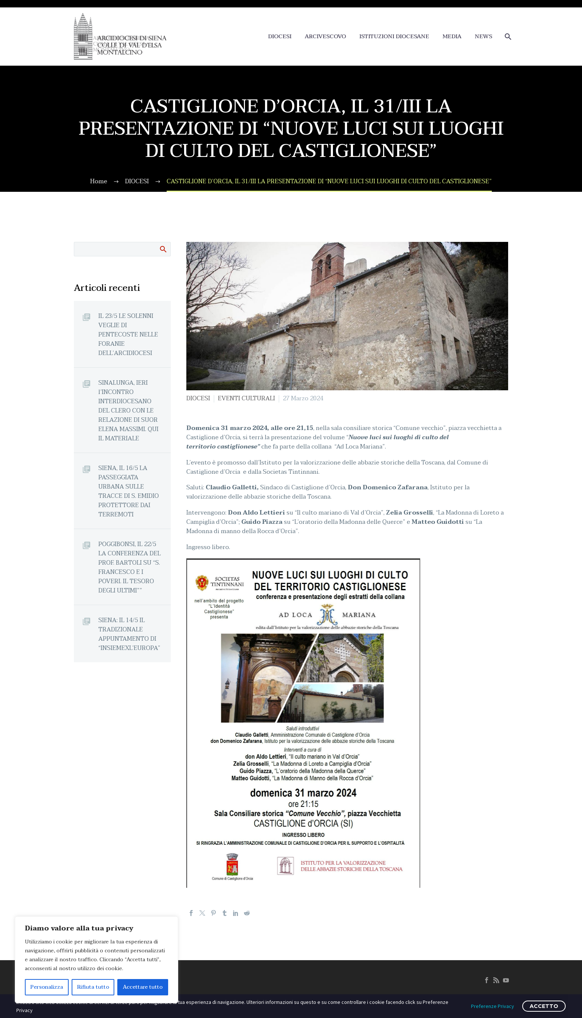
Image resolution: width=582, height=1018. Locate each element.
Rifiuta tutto (93, 987)
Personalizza (46, 987)
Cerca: (163, 249)
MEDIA (451, 36)
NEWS (483, 36)
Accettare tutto (143, 987)
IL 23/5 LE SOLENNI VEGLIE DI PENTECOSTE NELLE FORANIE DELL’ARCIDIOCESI (128, 334)
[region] (96, 959)
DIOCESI (279, 36)
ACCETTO (544, 1006)
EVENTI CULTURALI (246, 398)
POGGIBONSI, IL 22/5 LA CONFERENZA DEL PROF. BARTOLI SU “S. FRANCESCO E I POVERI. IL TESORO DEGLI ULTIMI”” (129, 567)
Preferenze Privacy (492, 1006)
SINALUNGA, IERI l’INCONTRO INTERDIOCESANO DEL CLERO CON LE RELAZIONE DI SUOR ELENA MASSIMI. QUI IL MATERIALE (128, 410)
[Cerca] (507, 36)
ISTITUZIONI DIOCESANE (394, 36)
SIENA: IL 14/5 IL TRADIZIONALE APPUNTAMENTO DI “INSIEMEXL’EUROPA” (129, 634)
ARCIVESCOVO (325, 36)
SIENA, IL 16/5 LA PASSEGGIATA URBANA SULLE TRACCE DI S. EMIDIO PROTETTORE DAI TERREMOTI (128, 491)
